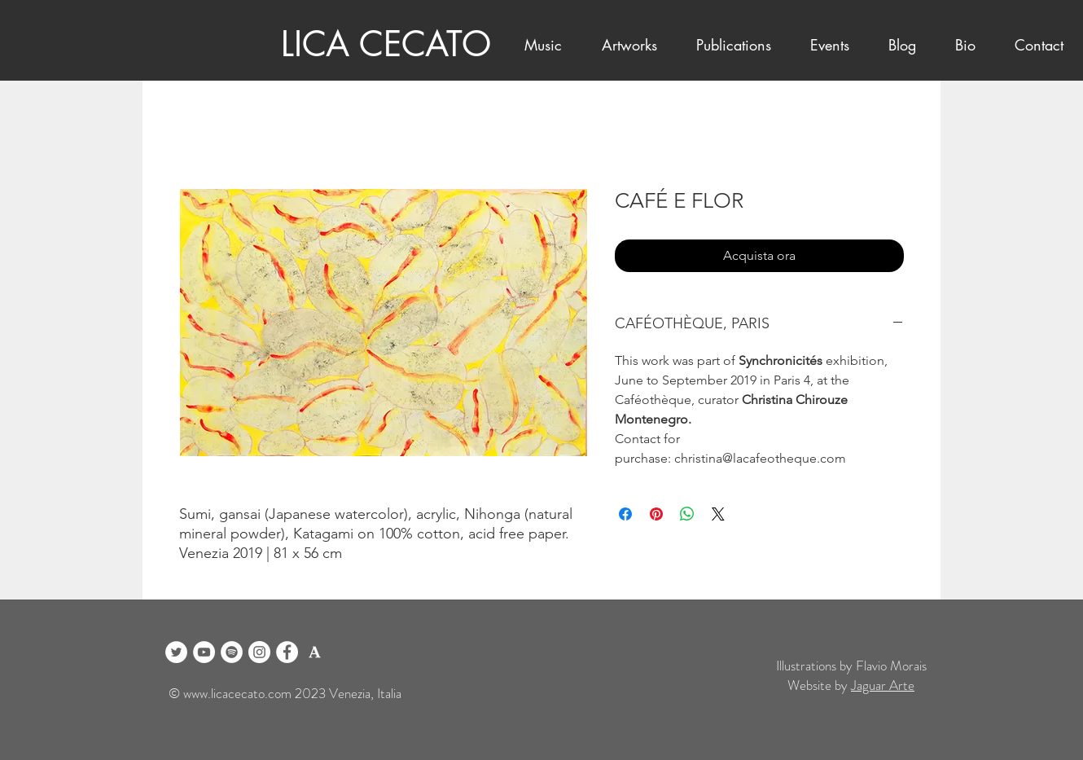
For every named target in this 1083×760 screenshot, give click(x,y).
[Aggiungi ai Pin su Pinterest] (656, 514)
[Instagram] (259, 652)
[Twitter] (176, 652)
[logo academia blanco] (315, 652)
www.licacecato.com (237, 693)
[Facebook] (287, 652)
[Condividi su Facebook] (625, 514)
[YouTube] (204, 652)
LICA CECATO (386, 44)
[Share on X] (718, 514)
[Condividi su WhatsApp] (687, 514)
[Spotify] (232, 652)
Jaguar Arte (882, 685)
